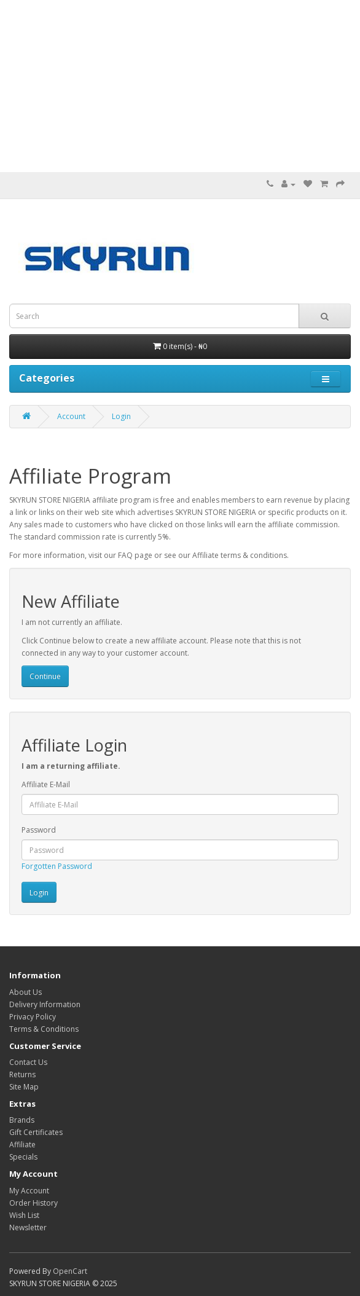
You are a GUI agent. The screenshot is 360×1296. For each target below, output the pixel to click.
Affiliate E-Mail (46, 784)
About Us (25, 992)
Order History (33, 1203)
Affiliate (22, 1144)
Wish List (24, 1215)
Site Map (24, 1087)
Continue (45, 676)
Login (121, 416)
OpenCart (70, 1271)
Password (39, 830)
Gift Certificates (36, 1132)
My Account (29, 1190)
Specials (23, 1157)
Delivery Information (44, 1004)
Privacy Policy (32, 1016)
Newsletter (28, 1227)
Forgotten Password (57, 866)
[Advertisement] (175, 86)
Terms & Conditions (44, 1029)
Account (71, 416)
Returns (22, 1074)
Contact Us (28, 1062)
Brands (21, 1120)
